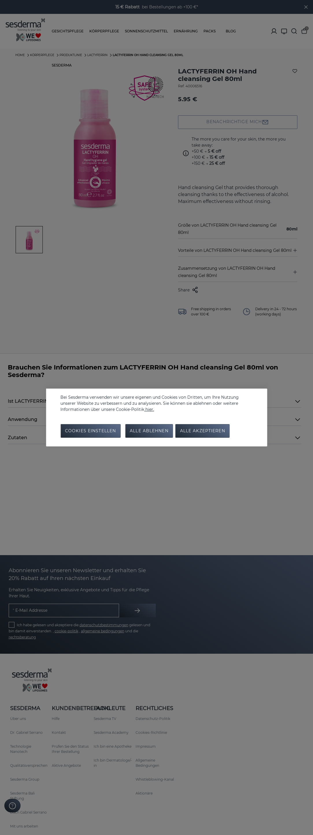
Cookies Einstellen (90, 431)
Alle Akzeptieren (202, 431)
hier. (149, 409)
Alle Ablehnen (149, 431)
